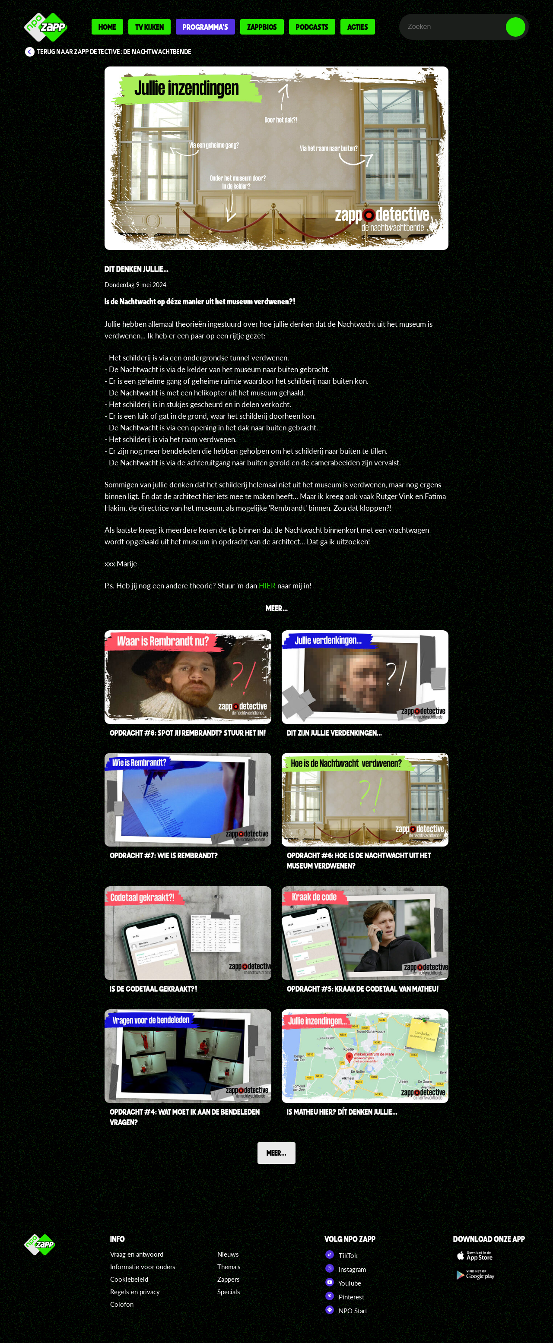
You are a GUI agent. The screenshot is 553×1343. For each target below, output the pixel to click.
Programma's (205, 27)
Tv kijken (149, 27)
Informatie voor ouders (142, 1266)
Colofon (121, 1304)
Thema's (229, 1266)
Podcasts (312, 27)
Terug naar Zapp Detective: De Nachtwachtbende (114, 52)
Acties (357, 27)
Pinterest (344, 1296)
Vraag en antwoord (136, 1254)
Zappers (228, 1279)
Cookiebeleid (129, 1279)
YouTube (342, 1282)
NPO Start (345, 1310)
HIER (267, 585)
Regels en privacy (135, 1292)
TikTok (341, 1254)
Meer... (276, 1152)
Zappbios (262, 27)
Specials (228, 1292)
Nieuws (228, 1254)
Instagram (345, 1268)
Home (107, 27)
